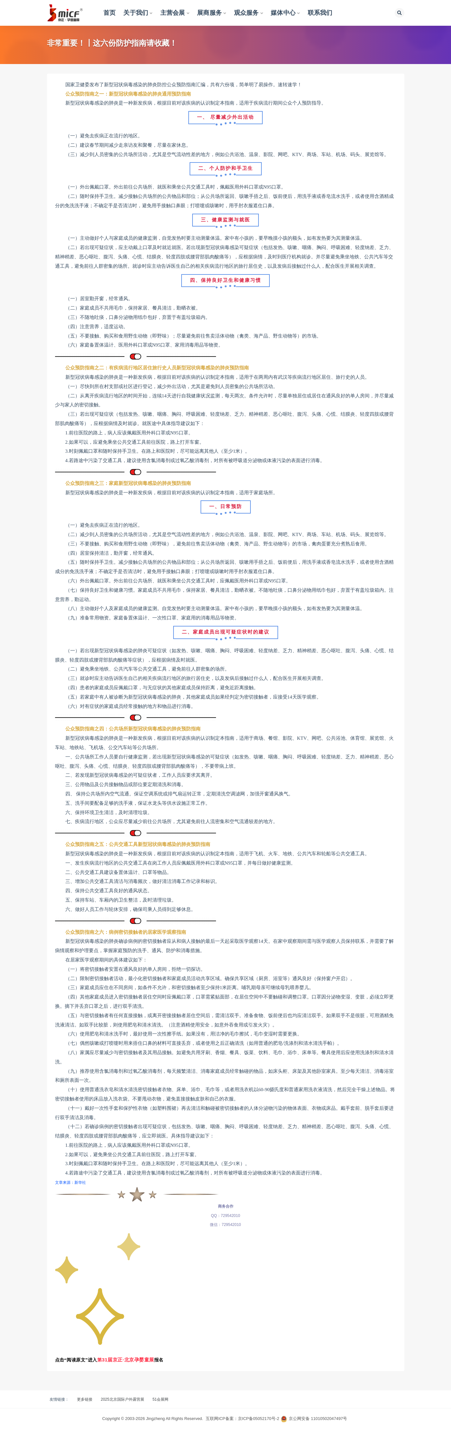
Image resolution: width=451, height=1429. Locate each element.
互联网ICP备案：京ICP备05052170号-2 (242, 1418)
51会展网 (160, 1399)
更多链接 (84, 1399)
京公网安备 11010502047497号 (318, 1418)
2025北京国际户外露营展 (122, 1399)
